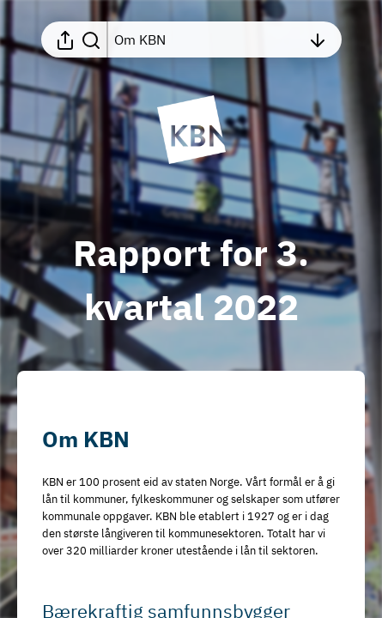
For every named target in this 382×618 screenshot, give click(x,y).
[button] (99, 439)
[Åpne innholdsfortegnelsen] (207, 39)
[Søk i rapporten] (91, 39)
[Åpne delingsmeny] (65, 39)
